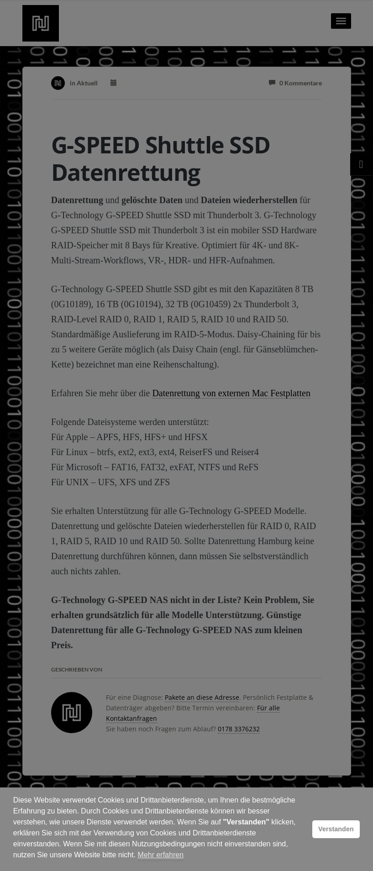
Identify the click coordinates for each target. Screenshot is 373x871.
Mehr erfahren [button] (161, 855)
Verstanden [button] (336, 829)
